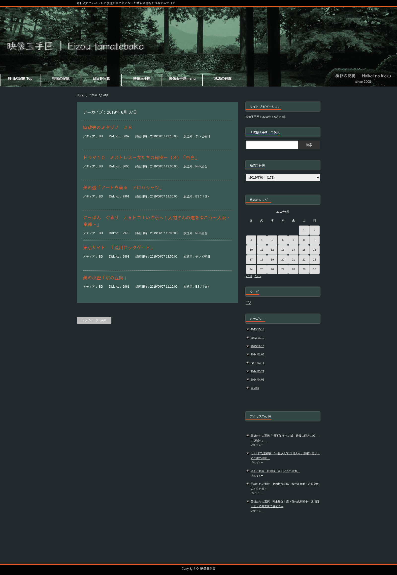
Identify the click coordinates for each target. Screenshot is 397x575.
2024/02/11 (257, 362)
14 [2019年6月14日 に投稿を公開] (293, 249)
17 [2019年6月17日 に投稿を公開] (251, 259)
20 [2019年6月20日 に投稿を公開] (282, 259)
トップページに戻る (94, 320)
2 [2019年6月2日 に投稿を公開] (314, 230)
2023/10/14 (257, 329)
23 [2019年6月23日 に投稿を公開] (314, 259)
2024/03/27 (257, 371)
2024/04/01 (257, 379)
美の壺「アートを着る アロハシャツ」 (123, 187)
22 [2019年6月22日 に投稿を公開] (303, 259)
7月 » (257, 276)
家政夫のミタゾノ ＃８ (110, 127)
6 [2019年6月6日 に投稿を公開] (283, 239)
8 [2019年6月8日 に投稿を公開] (304, 239)
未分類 (255, 387)
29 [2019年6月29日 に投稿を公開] (303, 269)
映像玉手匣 (207, 568)
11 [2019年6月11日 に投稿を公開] (261, 249)
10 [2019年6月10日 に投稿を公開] (251, 249)
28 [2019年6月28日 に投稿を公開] (293, 269)
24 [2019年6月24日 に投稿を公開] (251, 269)
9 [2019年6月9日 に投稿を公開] (314, 239)
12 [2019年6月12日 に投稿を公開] (272, 249)
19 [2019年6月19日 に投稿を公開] (272, 259)
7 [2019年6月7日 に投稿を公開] (293, 239)
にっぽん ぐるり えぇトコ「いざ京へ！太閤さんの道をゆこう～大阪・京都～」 (157, 220)
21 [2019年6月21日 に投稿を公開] (293, 259)
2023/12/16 (257, 346)
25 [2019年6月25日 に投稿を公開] (261, 269)
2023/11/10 (257, 337)
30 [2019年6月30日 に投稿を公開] (314, 269)
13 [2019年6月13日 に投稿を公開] (282, 249)
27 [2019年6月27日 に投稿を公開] (282, 269)
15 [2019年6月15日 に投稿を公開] (303, 249)
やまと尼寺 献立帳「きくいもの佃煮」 (275, 470)
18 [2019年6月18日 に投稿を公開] (261, 259)
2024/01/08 (257, 354)
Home (80, 95)
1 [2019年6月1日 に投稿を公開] (304, 230)
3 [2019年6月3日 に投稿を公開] (251, 239)
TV (248, 302)
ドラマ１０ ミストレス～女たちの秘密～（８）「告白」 (145, 157)
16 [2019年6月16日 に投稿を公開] (314, 249)
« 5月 (249, 276)
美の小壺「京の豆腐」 (105, 277)
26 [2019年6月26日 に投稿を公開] (272, 269)
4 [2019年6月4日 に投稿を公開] (262, 239)
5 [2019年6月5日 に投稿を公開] (272, 239)
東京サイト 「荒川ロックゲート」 (119, 247)
